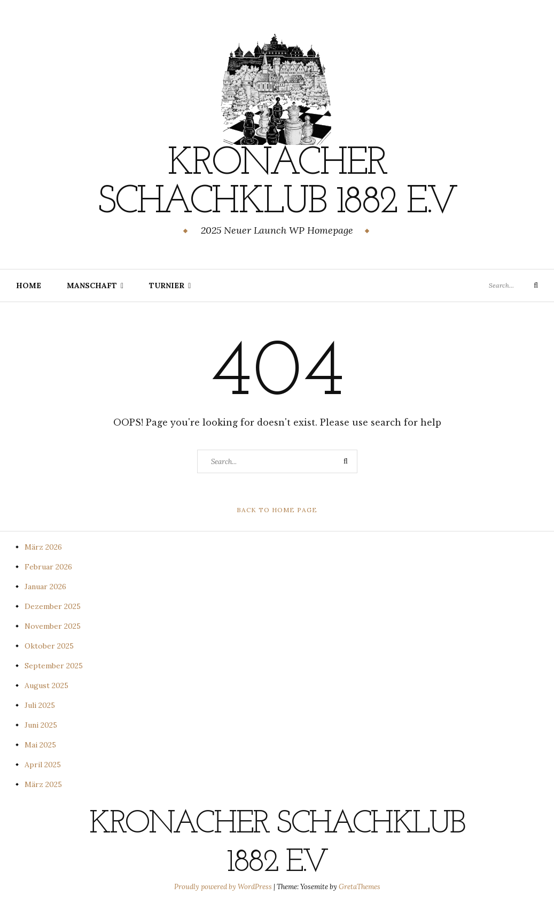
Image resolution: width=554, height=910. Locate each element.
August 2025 (46, 685)
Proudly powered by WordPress (224, 886)
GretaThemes (359, 886)
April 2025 (43, 764)
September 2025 (54, 665)
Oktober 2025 (49, 646)
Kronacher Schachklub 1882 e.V (277, 183)
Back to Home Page (277, 510)
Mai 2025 (40, 745)
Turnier (166, 285)
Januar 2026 (45, 586)
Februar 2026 (48, 567)
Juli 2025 (40, 705)
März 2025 (43, 784)
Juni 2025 (41, 725)
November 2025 (53, 626)
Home (28, 285)
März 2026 (43, 547)
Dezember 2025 (53, 606)
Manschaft (92, 285)
